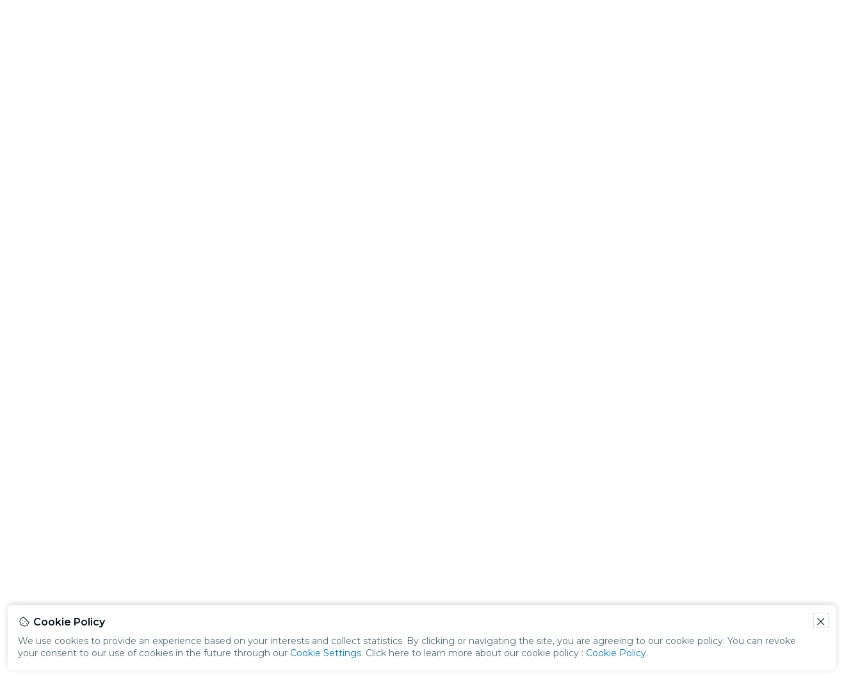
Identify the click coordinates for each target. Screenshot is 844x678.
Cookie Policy (616, 653)
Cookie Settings (325, 653)
